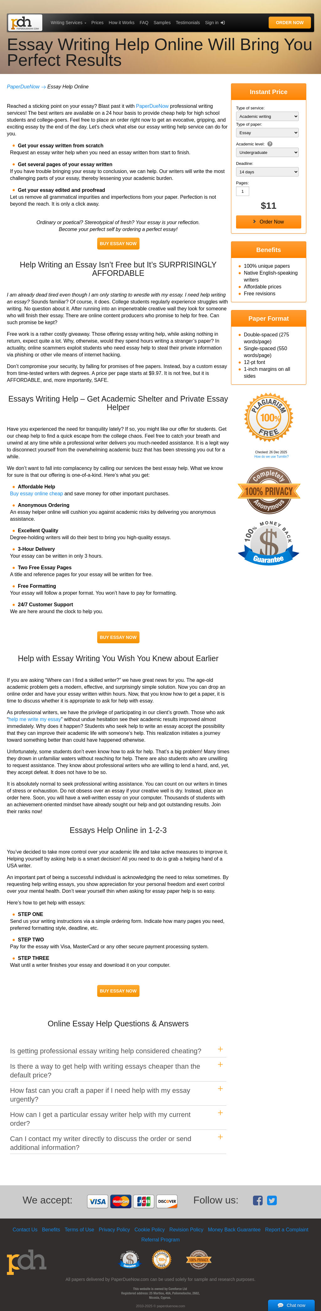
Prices (97, 22)
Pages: (242, 183)
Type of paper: (249, 124)
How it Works (121, 22)
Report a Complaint (286, 1229)
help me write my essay (34, 719)
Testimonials (188, 22)
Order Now (290, 22)
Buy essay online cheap (36, 493)
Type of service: (250, 108)
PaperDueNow (23, 86)
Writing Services (66, 22)
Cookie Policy (149, 1229)
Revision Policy (186, 1229)
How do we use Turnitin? (271, 456)
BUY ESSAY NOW (118, 243)
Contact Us (25, 1229)
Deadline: (244, 163)
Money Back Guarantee (234, 1229)
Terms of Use (79, 1229)
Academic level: (254, 143)
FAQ (143, 22)
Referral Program (160, 1239)
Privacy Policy (114, 1229)
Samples (162, 22)
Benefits (51, 1229)
